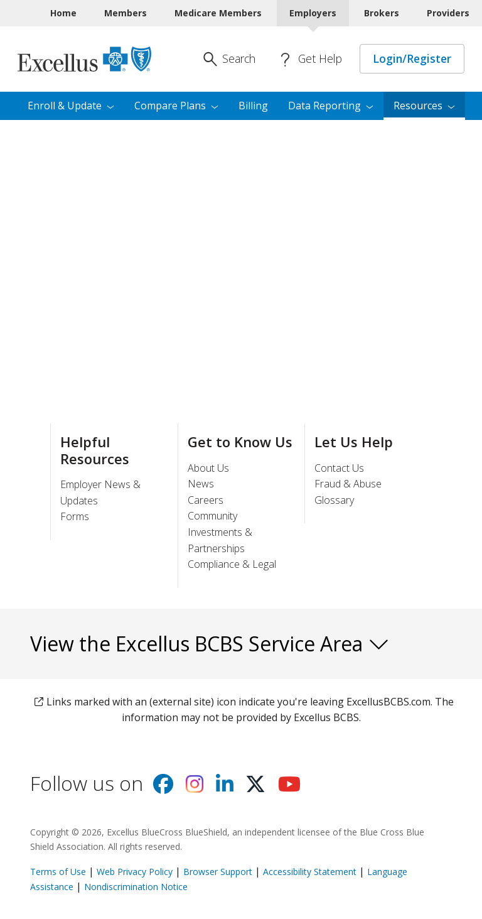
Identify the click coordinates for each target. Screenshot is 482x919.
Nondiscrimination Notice (136, 887)
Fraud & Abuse (348, 484)
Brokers (381, 13)
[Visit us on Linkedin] (224, 788)
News (201, 484)
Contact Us (339, 468)
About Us (208, 468)
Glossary (334, 500)
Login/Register (412, 58)
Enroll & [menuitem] (71, 105)
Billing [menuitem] (253, 105)
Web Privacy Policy (135, 872)
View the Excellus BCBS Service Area (210, 643)
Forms (74, 516)
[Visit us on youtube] (289, 788)
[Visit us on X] (255, 788)
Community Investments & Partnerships (220, 532)
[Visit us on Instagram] (194, 788)
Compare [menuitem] (176, 105)
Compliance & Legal (232, 564)
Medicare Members (218, 13)
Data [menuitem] (330, 105)
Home (63, 13)
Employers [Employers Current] (312, 13)
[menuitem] (424, 106)
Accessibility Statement (309, 872)
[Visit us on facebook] (163, 788)
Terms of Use (58, 872)
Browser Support (217, 872)
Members (125, 13)
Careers (205, 500)
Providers (448, 13)
